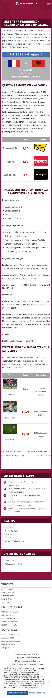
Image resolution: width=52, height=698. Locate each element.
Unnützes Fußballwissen (14, 541)
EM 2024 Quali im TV (9, 625)
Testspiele (5, 648)
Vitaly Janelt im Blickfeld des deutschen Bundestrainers (24, 497)
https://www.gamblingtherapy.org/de (25, 664)
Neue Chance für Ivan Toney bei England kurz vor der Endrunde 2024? (27, 490)
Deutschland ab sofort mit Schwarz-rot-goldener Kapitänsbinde (27, 510)
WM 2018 (8, 538)
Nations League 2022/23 (10, 635)
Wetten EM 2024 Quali (9, 622)
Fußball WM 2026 (8, 645)
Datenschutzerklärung (13, 564)
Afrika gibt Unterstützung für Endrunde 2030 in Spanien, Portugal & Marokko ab (26, 503)
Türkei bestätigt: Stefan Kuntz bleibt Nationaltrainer (22, 483)
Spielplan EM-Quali (8, 615)
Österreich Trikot (7, 596)
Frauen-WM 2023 (7, 638)
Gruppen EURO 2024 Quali (11, 619)
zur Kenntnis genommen (17, 693)
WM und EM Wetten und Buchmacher (26, 3)
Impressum (9, 561)
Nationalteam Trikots (9, 589)
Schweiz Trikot (6, 599)
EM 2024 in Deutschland (10, 641)
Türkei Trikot (6, 602)
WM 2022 (8, 528)
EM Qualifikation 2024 (9, 612)
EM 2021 (8, 534)
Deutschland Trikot (8, 592)
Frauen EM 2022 (11, 531)
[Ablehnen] (48, 681)
